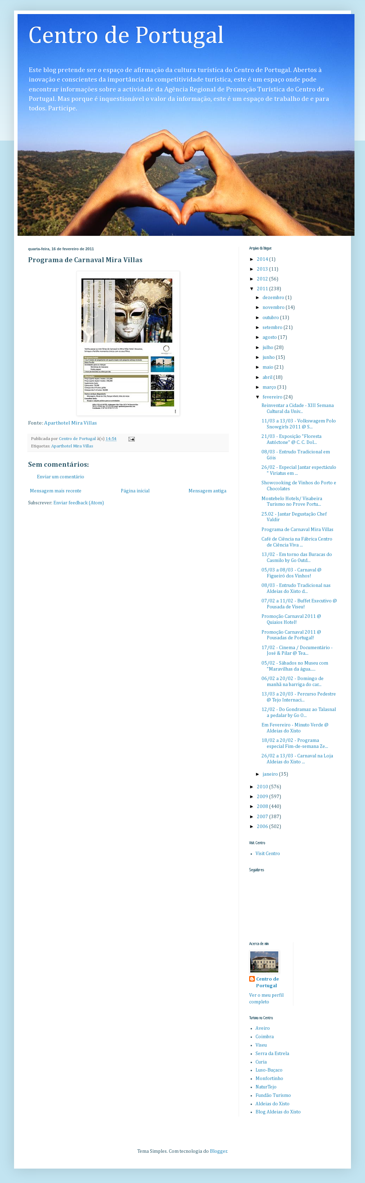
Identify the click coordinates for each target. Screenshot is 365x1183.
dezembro (274, 297)
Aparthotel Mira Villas (70, 423)
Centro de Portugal (126, 36)
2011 (263, 288)
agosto (270, 337)
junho (269, 357)
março (270, 387)
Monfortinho (269, 1078)
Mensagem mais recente (55, 491)
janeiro (271, 774)
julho (268, 347)
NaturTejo (266, 1087)
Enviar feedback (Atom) (78, 502)
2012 (263, 279)
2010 (263, 786)
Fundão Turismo (273, 1095)
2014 (263, 259)
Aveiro (262, 1028)
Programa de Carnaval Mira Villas (297, 529)
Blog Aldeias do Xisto (278, 1112)
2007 (263, 816)
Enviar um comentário (60, 476)
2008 (263, 806)
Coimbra (264, 1036)
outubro (271, 317)
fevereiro (273, 397)
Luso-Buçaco (269, 1070)
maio (268, 367)
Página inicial (135, 491)
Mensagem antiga (207, 491)
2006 (263, 826)
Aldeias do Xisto (272, 1103)
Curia (261, 1062)
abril (268, 377)
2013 (263, 269)
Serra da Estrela (272, 1053)
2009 (263, 796)
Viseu (261, 1045)
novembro (274, 307)
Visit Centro (267, 853)
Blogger (218, 1151)
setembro (273, 327)
